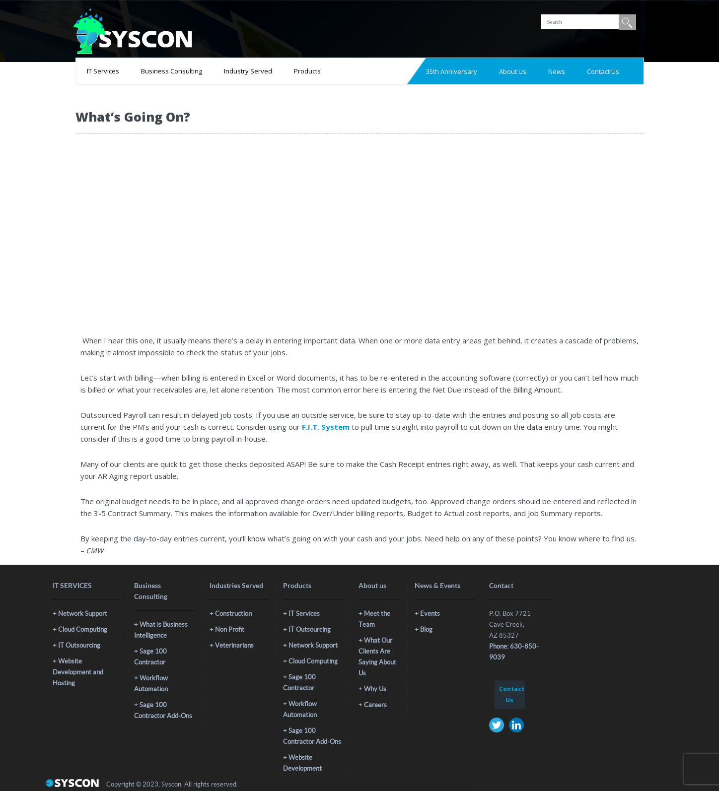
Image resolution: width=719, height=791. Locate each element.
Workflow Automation (151, 683)
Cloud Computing (82, 629)
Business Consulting (171, 70)
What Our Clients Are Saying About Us (377, 657)
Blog (426, 629)
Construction (233, 613)
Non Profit (229, 629)
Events (430, 613)
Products (307, 70)
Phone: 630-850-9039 (514, 652)
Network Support (82, 613)
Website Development (302, 763)
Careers (375, 705)
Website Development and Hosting (78, 672)
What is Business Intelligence (161, 630)
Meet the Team (374, 619)
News (556, 71)
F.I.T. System (326, 427)
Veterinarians (234, 645)
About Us (512, 71)
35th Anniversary (451, 71)
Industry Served (248, 70)
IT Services (103, 70)
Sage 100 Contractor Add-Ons (163, 710)
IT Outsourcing (79, 645)
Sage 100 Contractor (150, 657)
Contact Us (603, 71)
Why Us (375, 689)
